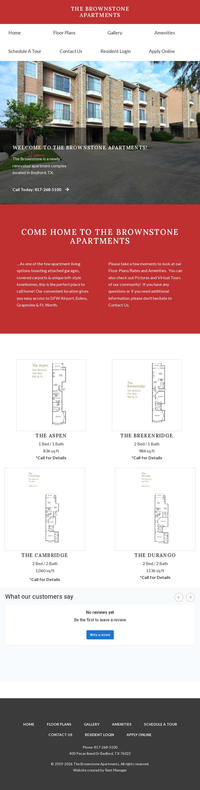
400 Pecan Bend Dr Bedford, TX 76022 (100, 753)
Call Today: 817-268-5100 (40, 189)
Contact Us (71, 51)
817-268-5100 (105, 747)
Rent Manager (116, 770)
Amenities (164, 32)
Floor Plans (64, 32)
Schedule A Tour (24, 51)
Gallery (115, 32)
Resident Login (116, 51)
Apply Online (162, 51)
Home (14, 32)
